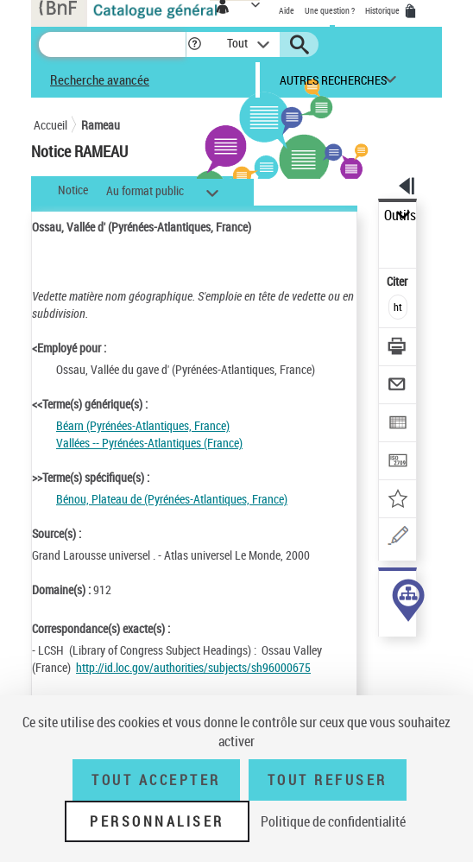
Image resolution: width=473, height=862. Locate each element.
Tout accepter (156, 779)
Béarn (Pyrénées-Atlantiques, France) (143, 425)
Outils (400, 215)
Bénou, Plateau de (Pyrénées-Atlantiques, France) (171, 499)
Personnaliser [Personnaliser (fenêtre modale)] (157, 821)
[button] (194, 44)
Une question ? (330, 10)
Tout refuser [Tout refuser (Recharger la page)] (328, 779)
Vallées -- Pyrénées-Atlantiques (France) (149, 442)
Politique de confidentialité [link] (333, 821)
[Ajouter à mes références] (398, 500)
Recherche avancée (99, 79)
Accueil (50, 125)
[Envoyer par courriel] (398, 386)
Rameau (100, 125)
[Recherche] (112, 44)
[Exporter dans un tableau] (398, 424)
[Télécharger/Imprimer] (398, 348)
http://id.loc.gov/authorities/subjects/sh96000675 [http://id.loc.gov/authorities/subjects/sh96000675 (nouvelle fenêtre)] (193, 667)
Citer (398, 281)
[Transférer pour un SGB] (398, 462)
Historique (383, 10)
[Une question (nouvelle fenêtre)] (398, 538)
